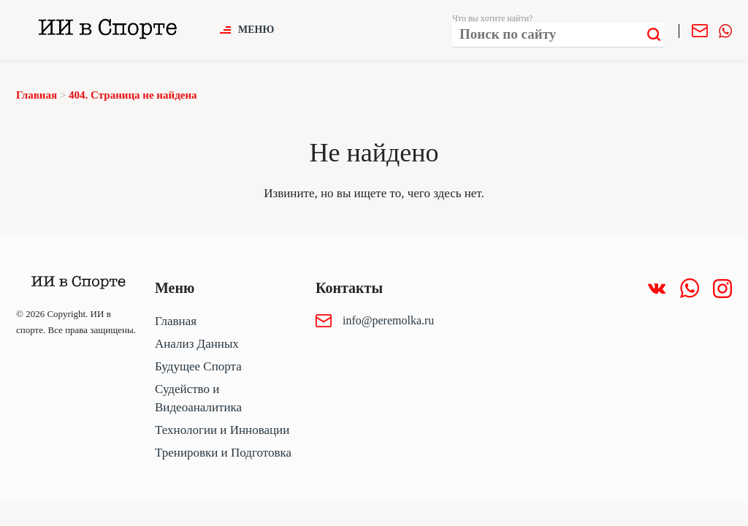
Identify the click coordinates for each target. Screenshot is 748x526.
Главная (175, 321)
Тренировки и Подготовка (223, 453)
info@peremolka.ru (388, 320)
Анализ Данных (197, 344)
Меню (256, 29)
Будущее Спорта (198, 366)
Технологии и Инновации (222, 430)
